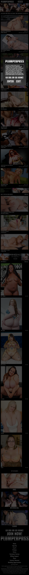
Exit (18, 81)
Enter (10, 81)
